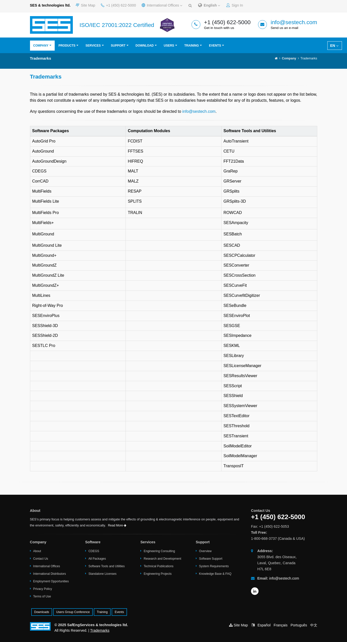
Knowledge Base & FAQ (215, 574)
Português (299, 625)
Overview (205, 551)
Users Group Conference (73, 612)
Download (145, 45)
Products (66, 45)
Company (40, 45)
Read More (117, 525)
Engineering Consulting (159, 551)
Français (281, 625)
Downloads (41, 612)
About (37, 551)
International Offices (162, 5)
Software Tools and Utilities (106, 566)
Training (191, 45)
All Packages (97, 558)
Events (215, 45)
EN (334, 46)
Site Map (85, 5)
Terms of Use (42, 596)
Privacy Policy (42, 589)
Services (93, 45)
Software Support (211, 558)
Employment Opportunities (51, 581)
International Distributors (49, 574)
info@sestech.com (294, 22)
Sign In (234, 5)
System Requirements (214, 566)
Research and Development (162, 558)
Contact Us (40, 558)
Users (169, 45)
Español (264, 625)
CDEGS (93, 551)
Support (118, 45)
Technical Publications (158, 566)
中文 (313, 625)
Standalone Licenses (102, 574)
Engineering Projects (158, 574)
